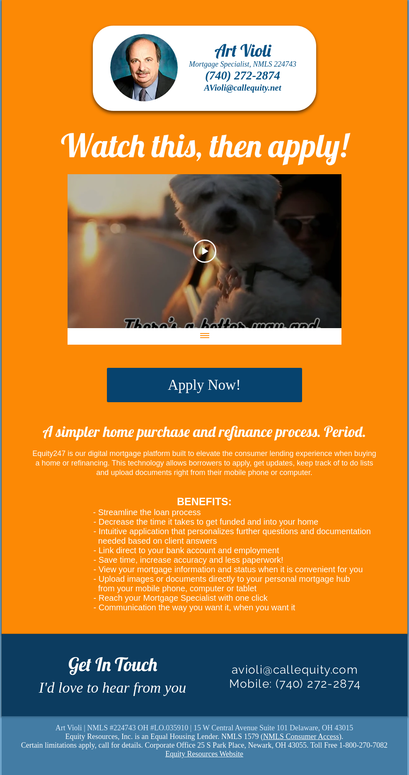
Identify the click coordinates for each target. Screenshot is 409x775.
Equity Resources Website (204, 754)
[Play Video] (204, 251)
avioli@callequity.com (295, 670)
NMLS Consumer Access (301, 736)
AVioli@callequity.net (242, 88)
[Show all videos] (204, 336)
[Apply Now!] (204, 385)
